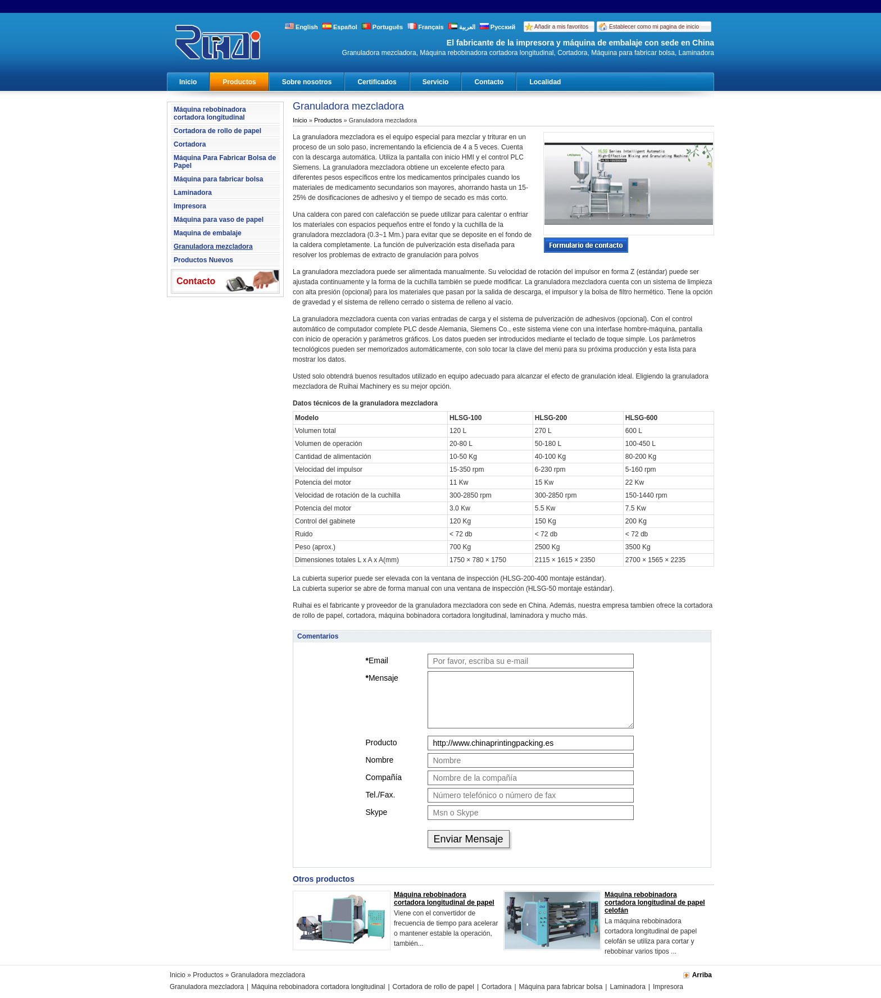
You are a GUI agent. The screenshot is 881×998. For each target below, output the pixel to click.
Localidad (545, 82)
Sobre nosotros (307, 82)
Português (382, 27)
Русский (498, 27)
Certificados (376, 82)
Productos (239, 82)
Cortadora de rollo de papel (217, 131)
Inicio (188, 82)
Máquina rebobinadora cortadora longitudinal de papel (444, 898)
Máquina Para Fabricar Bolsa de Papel (225, 162)
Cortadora (190, 144)
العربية (461, 27)
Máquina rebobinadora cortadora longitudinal (210, 113)
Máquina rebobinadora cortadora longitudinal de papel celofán (655, 902)
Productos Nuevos (203, 260)
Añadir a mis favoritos (561, 27)
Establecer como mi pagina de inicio (654, 27)
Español (340, 27)
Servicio (436, 82)
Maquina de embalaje (208, 233)
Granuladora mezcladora (213, 246)
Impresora (190, 206)
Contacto (488, 82)
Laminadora (193, 193)
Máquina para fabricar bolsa (218, 179)
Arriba (702, 975)
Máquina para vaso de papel (219, 220)
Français (425, 27)
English (301, 27)
